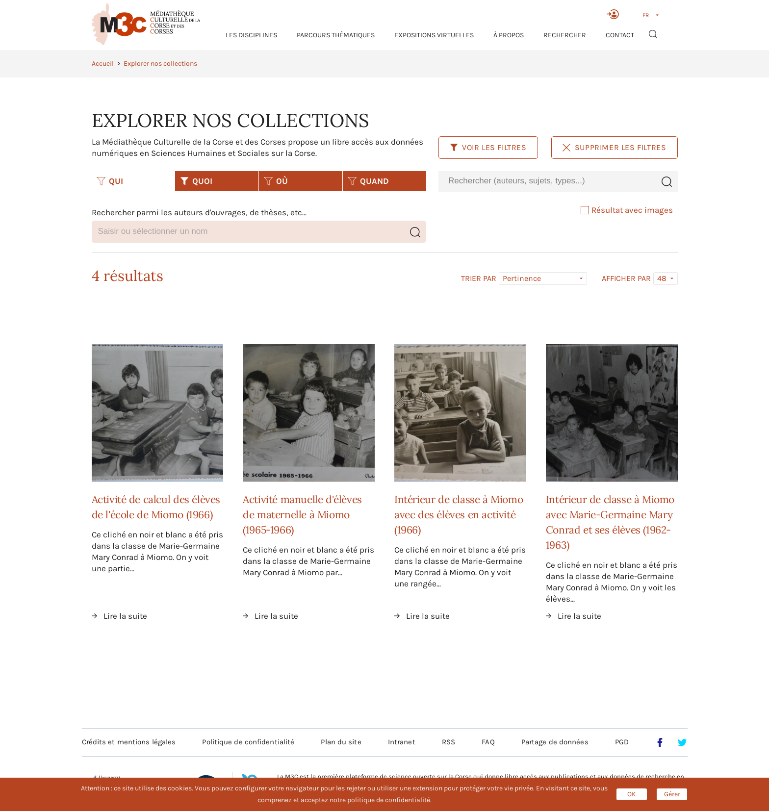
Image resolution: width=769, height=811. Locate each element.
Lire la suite (125, 616)
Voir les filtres (488, 147)
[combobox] (546, 181)
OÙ (276, 181)
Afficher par (626, 278)
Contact (620, 35)
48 (661, 278)
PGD (622, 741)
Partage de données (555, 741)
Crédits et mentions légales (129, 741)
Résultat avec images (627, 210)
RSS (448, 741)
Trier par (478, 278)
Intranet (401, 741)
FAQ (488, 741)
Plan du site (341, 741)
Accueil (103, 63)
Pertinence (522, 278)
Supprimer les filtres (614, 147)
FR (645, 15)
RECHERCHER (564, 35)
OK (631, 794)
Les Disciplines (251, 35)
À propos (508, 35)
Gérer (672, 794)
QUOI (196, 181)
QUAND (368, 181)
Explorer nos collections (160, 63)
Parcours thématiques (336, 35)
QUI (110, 181)
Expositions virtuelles (434, 35)
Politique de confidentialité (248, 741)
